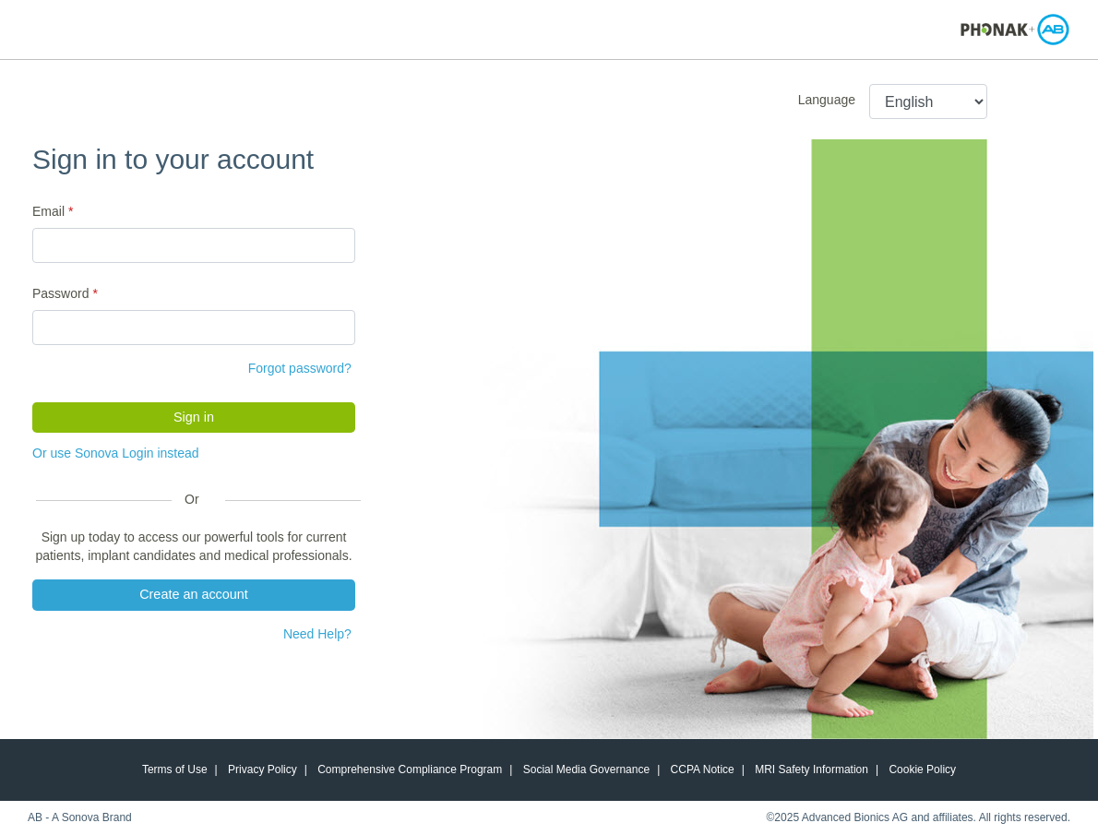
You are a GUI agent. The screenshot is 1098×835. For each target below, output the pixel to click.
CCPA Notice (702, 769)
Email (48, 211)
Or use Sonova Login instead (115, 453)
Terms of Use (175, 769)
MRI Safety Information (811, 769)
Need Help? (317, 633)
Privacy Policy (262, 769)
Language (826, 99)
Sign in (193, 417)
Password (60, 293)
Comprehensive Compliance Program (409, 769)
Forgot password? (300, 368)
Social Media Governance (586, 769)
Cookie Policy (922, 769)
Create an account (193, 594)
